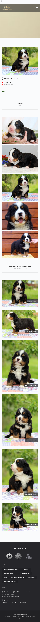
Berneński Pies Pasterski (11, 570)
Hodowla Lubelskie (9, 581)
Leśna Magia (26, 573)
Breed (5, 577)
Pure (15, 616)
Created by (20, 614)
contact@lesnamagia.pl (12, 596)
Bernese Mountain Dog (10, 573)
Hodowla (26, 570)
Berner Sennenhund (17, 577)
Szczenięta (31, 577)
